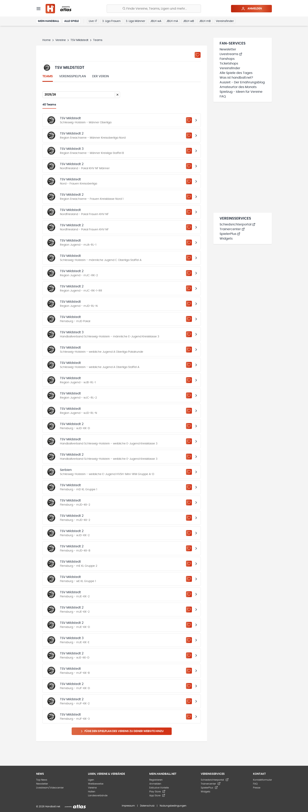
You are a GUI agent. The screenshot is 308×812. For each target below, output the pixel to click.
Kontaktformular (262, 780)
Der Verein (100, 76)
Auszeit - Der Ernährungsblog (242, 82)
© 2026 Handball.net (48, 806)
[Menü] (38, 8)
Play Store (157, 791)
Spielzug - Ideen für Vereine (241, 91)
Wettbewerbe (95, 784)
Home (46, 40)
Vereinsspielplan (72, 76)
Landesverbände (97, 795)
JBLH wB (188, 21)
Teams (47, 76)
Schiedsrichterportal (237, 224)
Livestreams (231, 54)
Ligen (91, 780)
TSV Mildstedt (79, 40)
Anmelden (251, 9)
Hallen (91, 791)
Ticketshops (229, 63)
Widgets (226, 238)
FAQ (223, 96)
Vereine (60, 40)
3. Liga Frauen (111, 21)
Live (93, 21)
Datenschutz (147, 806)
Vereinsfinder (225, 21)
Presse (256, 788)
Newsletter (228, 49)
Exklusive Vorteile (159, 788)
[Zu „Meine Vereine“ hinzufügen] (198, 55)
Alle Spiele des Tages (236, 72)
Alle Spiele (71, 21)
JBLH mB (205, 21)
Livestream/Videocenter (50, 788)
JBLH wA (155, 21)
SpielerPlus (230, 234)
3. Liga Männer (135, 21)
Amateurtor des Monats (238, 87)
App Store (157, 795)
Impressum (128, 806)
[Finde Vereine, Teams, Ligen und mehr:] (154, 9)
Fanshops (227, 58)
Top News (41, 780)
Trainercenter (232, 229)
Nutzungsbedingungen (173, 806)
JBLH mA (172, 21)
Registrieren (156, 780)
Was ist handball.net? (236, 77)
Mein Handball (48, 21)
